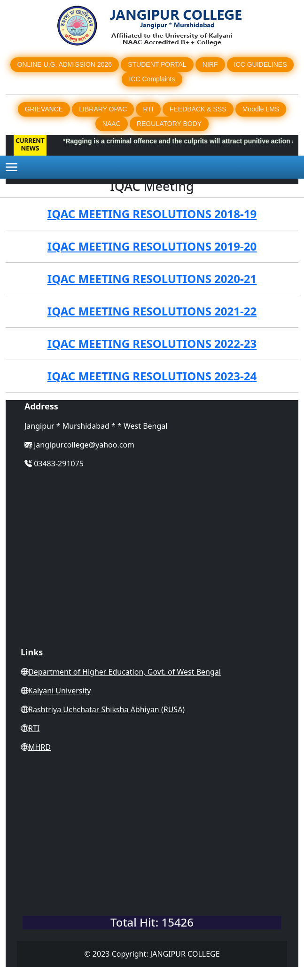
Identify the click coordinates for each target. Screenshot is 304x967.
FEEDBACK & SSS (198, 109)
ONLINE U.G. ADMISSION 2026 (64, 64)
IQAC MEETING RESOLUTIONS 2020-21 (152, 278)
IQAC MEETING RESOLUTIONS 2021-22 (152, 311)
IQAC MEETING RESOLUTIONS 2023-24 (152, 376)
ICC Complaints (152, 79)
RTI (148, 109)
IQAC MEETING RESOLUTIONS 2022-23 (152, 343)
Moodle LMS (261, 109)
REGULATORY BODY (169, 123)
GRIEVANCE (44, 109)
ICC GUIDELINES (260, 64)
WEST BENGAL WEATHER (152, 873)
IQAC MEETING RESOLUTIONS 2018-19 (152, 213)
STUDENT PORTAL (157, 64)
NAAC (111, 123)
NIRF (210, 64)
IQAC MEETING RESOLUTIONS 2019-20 (152, 246)
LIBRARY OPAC (103, 109)
